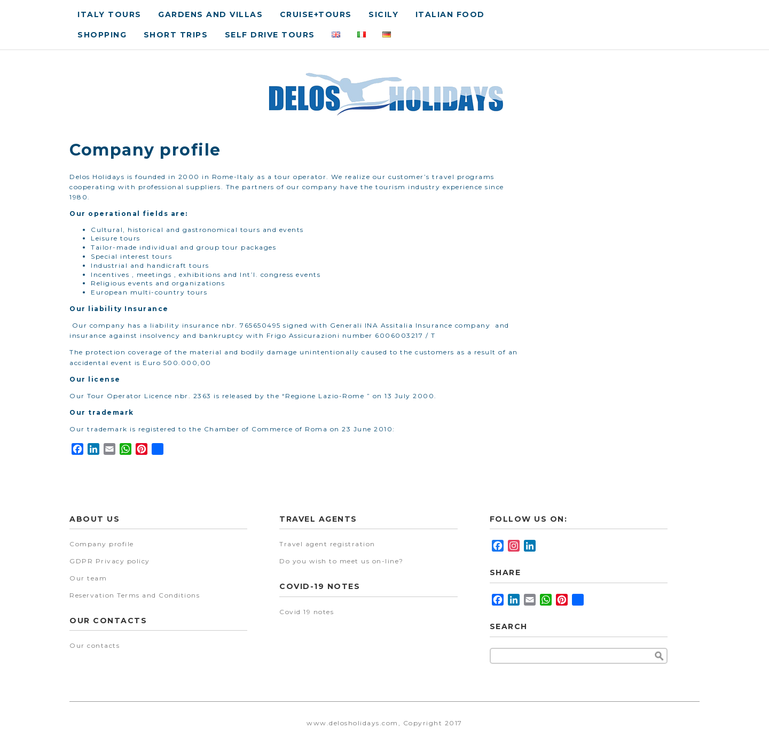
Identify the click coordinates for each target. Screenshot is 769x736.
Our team (88, 578)
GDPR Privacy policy (109, 561)
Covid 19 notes (306, 612)
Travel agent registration (327, 544)
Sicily (383, 14)
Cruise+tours (316, 14)
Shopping (102, 35)
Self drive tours (270, 35)
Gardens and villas (210, 14)
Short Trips (176, 35)
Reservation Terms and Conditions (134, 595)
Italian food (450, 14)
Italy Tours (109, 14)
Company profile (101, 544)
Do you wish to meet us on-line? (341, 561)
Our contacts (94, 645)
